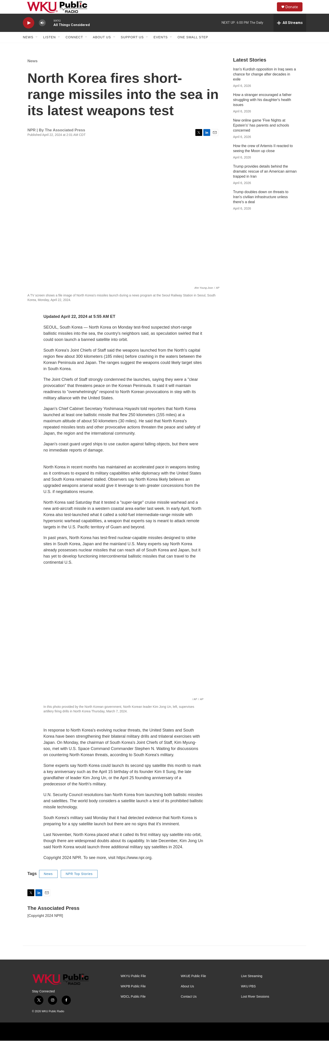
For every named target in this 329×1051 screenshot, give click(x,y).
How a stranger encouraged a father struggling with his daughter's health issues (262, 110)
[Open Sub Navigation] (37, 47)
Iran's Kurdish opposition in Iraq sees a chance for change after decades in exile (264, 84)
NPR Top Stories (79, 884)
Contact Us (188, 1007)
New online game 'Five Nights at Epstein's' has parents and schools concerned (261, 136)
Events (161, 47)
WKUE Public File (193, 986)
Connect (74, 47)
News (28, 47)
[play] (28, 33)
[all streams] (289, 33)
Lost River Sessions (255, 1007)
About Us (102, 47)
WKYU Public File (133, 986)
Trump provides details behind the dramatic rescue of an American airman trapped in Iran (265, 182)
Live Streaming (251, 986)
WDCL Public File (133, 1007)
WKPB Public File (133, 996)
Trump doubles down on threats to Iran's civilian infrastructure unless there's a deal (260, 207)
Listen (49, 47)
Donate (294, 12)
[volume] (42, 33)
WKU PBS (248, 996)
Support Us (132, 47)
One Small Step (193, 47)
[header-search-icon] (271, 12)
